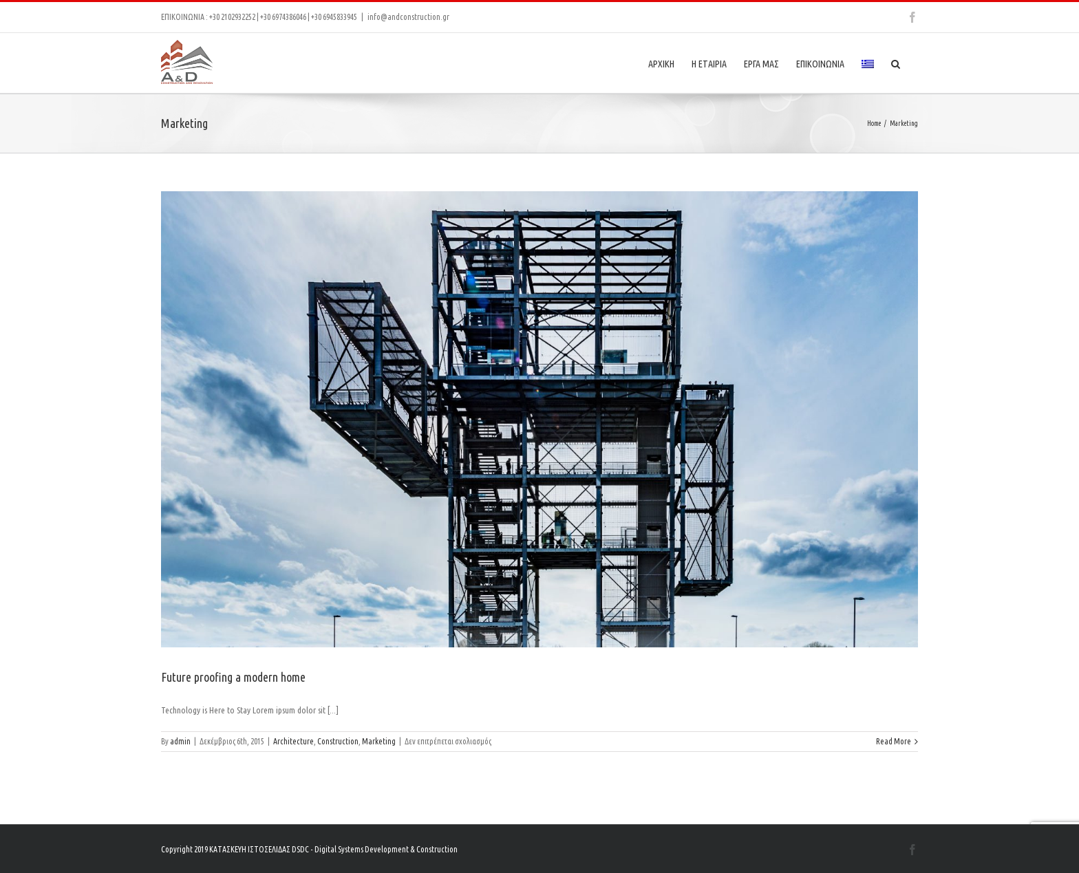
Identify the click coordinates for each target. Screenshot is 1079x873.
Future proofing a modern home (233, 677)
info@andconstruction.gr (408, 16)
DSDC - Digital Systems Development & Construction (375, 849)
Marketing (379, 741)
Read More (893, 741)
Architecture (293, 741)
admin (180, 741)
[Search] (896, 63)
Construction (338, 741)
